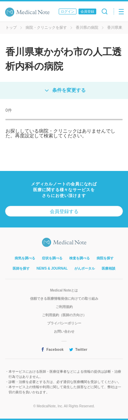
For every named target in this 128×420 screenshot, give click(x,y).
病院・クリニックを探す (46, 27)
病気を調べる (25, 258)
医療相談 (108, 268)
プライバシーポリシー (64, 323)
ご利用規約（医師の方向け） (64, 315)
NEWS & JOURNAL (52, 268)
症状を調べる (52, 258)
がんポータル (84, 268)
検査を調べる (79, 258)
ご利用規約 (64, 307)
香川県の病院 (87, 27)
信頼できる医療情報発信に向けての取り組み (64, 298)
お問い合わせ (64, 331)
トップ (11, 27)
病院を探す (105, 258)
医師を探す (21, 268)
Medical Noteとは (64, 290)
